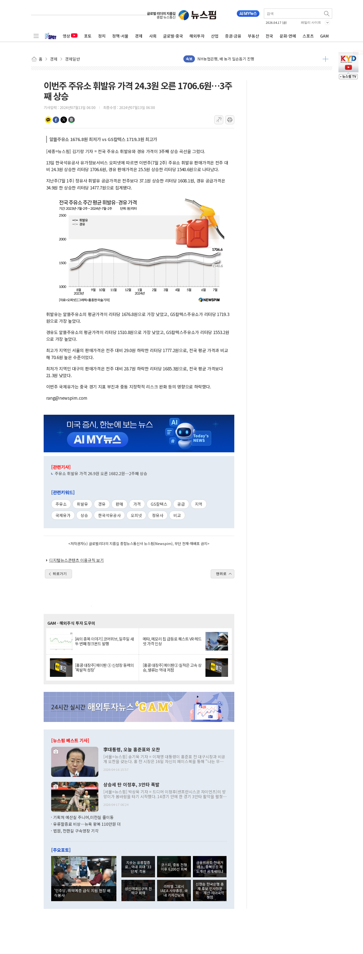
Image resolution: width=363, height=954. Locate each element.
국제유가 (62, 515)
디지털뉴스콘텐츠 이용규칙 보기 (76, 560)
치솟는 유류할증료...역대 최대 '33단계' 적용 (138, 867)
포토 (88, 36)
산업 (215, 36)
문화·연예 (288, 36)
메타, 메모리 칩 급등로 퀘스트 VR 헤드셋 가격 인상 (172, 641)
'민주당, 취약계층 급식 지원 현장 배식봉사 (82, 892)
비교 (177, 515)
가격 (137, 504)
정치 (102, 36)
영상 (70, 36)
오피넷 (136, 515)
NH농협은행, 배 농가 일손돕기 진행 (225, 58)
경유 (102, 504)
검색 (327, 14)
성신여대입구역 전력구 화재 (138, 890)
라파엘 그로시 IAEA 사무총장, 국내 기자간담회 (174, 891)
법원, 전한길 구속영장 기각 (76, 830)
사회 (153, 36)
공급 (181, 504)
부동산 (253, 36)
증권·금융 (233, 36)
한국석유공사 (109, 515)
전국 (269, 36)
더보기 (325, 59)
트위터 (63, 120)
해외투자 (196, 36)
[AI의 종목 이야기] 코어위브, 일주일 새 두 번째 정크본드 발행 (104, 641)
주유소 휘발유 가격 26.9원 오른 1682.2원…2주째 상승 (101, 473)
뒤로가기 (60, 574)
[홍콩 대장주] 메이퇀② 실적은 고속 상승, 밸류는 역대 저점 (172, 667)
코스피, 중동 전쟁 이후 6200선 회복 (174, 867)
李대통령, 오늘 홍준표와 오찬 (131, 749)
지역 (198, 504)
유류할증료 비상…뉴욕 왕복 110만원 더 (87, 824)
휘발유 (82, 504)
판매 (119, 504)
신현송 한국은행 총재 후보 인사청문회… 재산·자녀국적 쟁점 (209, 890)
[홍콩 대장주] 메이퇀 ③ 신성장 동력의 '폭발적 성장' (104, 667)
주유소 (61, 504)
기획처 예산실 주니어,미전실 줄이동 (83, 817)
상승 (84, 515)
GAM (324, 36)
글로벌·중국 (173, 36)
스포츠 (308, 36)
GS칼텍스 (159, 504)
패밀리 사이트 (311, 22)
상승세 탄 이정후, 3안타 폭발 (131, 784)
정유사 (157, 515)
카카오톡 (48, 120)
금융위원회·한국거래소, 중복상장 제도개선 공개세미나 (209, 867)
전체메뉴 (36, 36)
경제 (138, 36)
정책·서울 (120, 36)
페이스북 (56, 120)
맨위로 (221, 574)
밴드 (71, 120)
